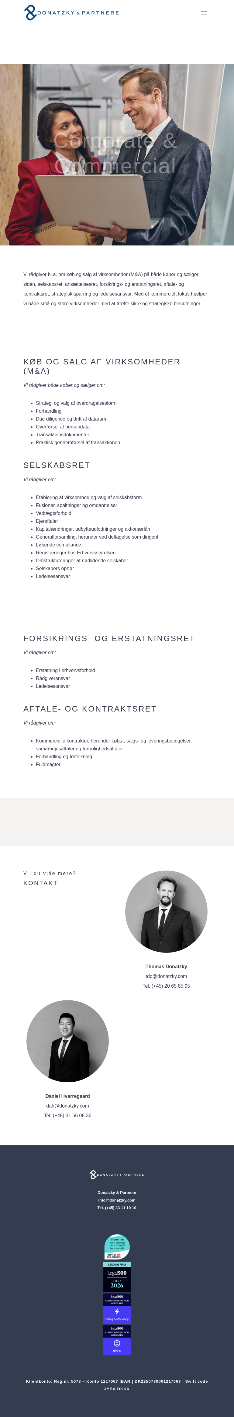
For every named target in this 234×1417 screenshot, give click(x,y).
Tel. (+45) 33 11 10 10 (116, 1208)
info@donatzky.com (116, 1200)
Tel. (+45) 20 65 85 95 (166, 986)
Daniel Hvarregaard (67, 1096)
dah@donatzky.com (67, 1105)
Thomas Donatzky (166, 966)
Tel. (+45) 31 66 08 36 (67, 1115)
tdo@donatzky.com (166, 976)
